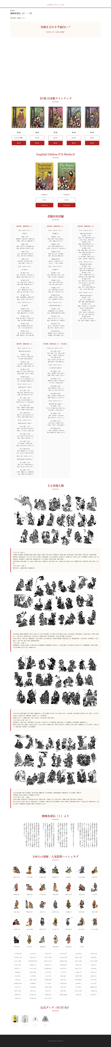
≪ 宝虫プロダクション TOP (55, 5)
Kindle (37, 138)
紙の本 (19, 143)
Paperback (44, 205)
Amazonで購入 (19, 138)
